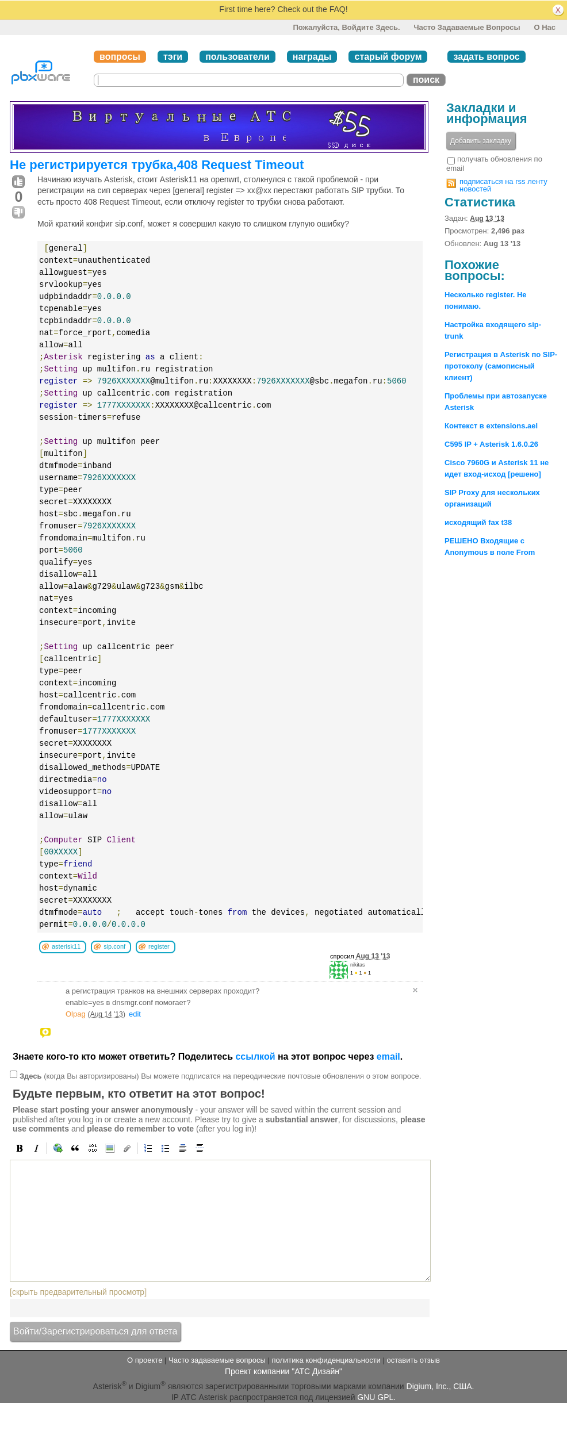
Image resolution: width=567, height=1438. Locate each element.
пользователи (237, 57)
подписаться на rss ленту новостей (503, 185)
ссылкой (255, 1056)
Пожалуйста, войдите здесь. (346, 27)
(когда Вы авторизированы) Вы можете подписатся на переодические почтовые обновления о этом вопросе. (220, 1075)
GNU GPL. (376, 1397)
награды (312, 57)
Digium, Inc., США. (440, 1385)
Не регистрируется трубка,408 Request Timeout (157, 165)
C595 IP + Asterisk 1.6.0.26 (491, 444)
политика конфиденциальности (325, 1360)
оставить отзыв (413, 1360)
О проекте (144, 1360)
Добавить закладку (480, 141)
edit (135, 1014)
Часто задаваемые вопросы (466, 27)
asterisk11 (66, 946)
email (388, 1056)
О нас (544, 27)
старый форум (388, 57)
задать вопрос (486, 57)
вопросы (119, 57)
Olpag (76, 1014)
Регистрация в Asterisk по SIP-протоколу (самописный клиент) (501, 366)
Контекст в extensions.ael (491, 425)
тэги (172, 57)
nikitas (357, 965)
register (159, 946)
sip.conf (114, 946)
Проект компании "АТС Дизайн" (283, 1371)
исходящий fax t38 (478, 522)
